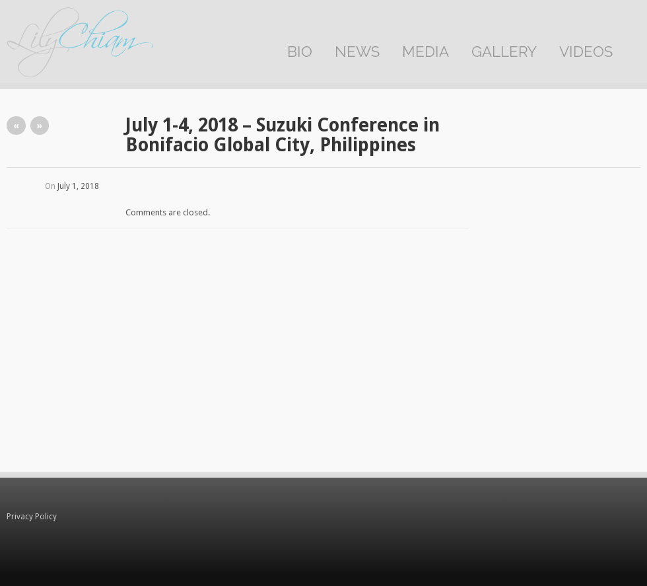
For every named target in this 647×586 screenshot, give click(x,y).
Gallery (504, 51)
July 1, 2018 (78, 186)
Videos (586, 51)
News (357, 51)
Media (425, 51)
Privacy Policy (32, 516)
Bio (299, 51)
